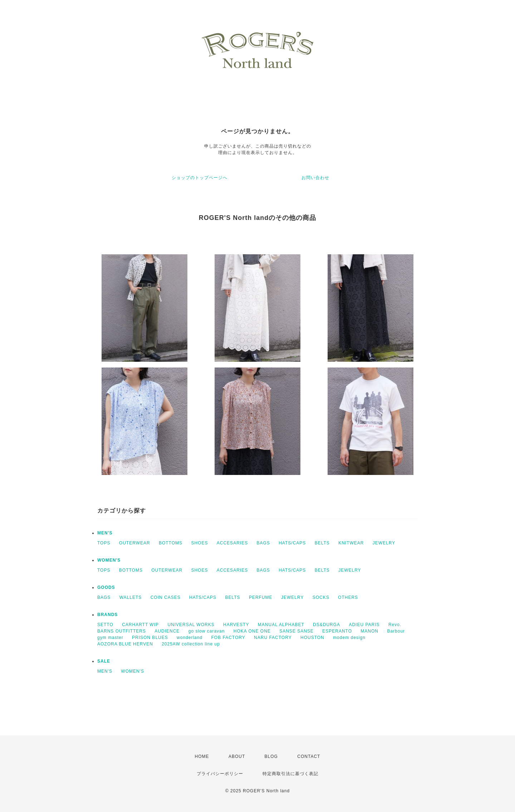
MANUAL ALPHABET (281, 624)
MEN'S (105, 532)
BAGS (263, 543)
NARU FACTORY (273, 637)
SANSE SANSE (296, 631)
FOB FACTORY (228, 637)
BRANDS (107, 614)
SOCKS (321, 597)
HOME (202, 756)
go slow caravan (206, 631)
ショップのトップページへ (199, 177)
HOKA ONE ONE (252, 631)
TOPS (103, 543)
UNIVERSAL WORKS (190, 624)
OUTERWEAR (134, 543)
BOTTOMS (170, 543)
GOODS (106, 587)
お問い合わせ (315, 177)
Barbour (396, 631)
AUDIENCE (167, 631)
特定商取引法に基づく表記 (290, 773)
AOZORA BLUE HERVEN (125, 644)
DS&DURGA (326, 624)
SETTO (105, 624)
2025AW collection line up (191, 644)
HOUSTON (312, 637)
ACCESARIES (232, 543)
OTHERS (348, 597)
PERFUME (261, 597)
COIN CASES (166, 597)
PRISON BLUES (150, 637)
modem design (349, 637)
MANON (369, 631)
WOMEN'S (109, 560)
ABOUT (237, 756)
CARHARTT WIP (140, 624)
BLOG (271, 756)
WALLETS (130, 597)
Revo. (394, 624)
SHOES (199, 543)
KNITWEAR (351, 543)
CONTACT (308, 756)
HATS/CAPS (292, 543)
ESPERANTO (337, 631)
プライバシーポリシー (220, 773)
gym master (110, 637)
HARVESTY (236, 624)
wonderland (189, 637)
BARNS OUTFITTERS (121, 631)
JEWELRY (384, 543)
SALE (103, 661)
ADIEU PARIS (364, 624)
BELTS (322, 543)
